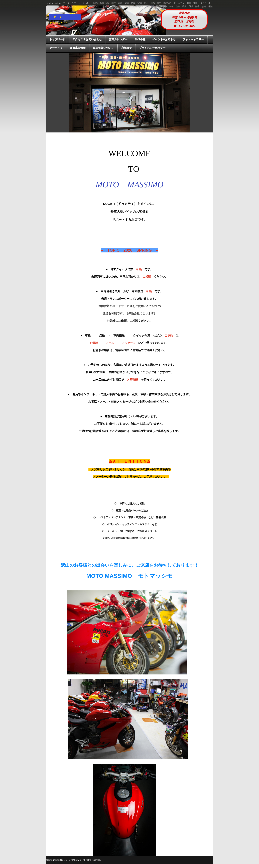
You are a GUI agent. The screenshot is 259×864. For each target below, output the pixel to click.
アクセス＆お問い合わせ (87, 39)
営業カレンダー (118, 39)
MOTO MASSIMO (60, 17)
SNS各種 (140, 39)
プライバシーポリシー (152, 47)
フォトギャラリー (193, 39)
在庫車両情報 (78, 47)
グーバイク (56, 47)
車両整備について (103, 47)
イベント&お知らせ (164, 39)
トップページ (57, 39)
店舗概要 (126, 47)
